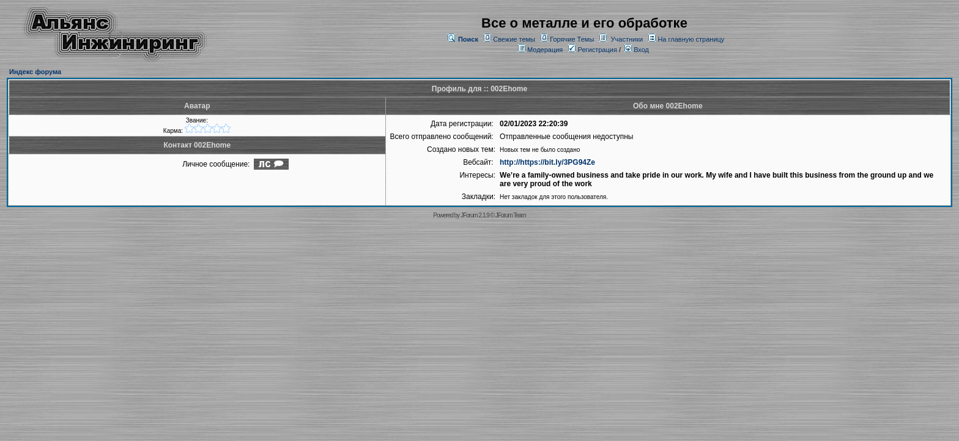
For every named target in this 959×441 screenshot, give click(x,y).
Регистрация (592, 49)
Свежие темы (514, 39)
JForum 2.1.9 (475, 215)
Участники (627, 39)
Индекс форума (35, 71)
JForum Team (510, 215)
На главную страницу (690, 39)
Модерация (545, 49)
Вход (636, 49)
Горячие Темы (572, 39)
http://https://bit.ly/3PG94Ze (547, 162)
